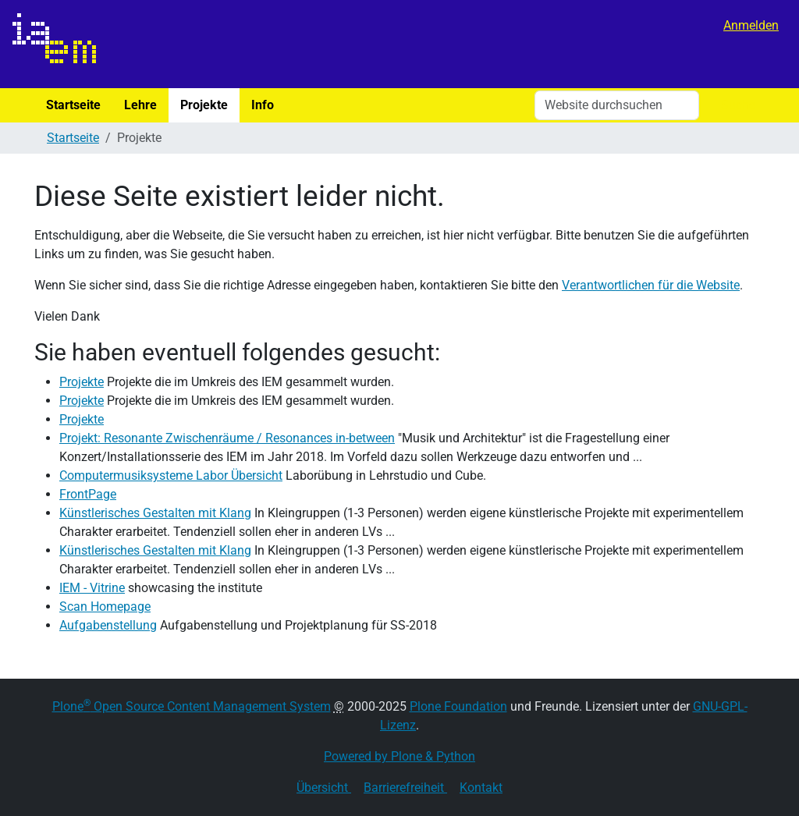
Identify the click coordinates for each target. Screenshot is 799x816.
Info (262, 105)
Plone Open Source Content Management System (191, 706)
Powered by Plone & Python (399, 756)
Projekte (204, 105)
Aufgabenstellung (108, 625)
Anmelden (751, 25)
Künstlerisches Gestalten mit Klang (155, 513)
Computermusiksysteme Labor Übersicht (170, 475)
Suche (738, 105)
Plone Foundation (458, 706)
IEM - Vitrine (92, 587)
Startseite (73, 105)
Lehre (140, 105)
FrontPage (87, 494)
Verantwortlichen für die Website (651, 285)
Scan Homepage (105, 606)
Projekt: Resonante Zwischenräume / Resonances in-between (227, 438)
